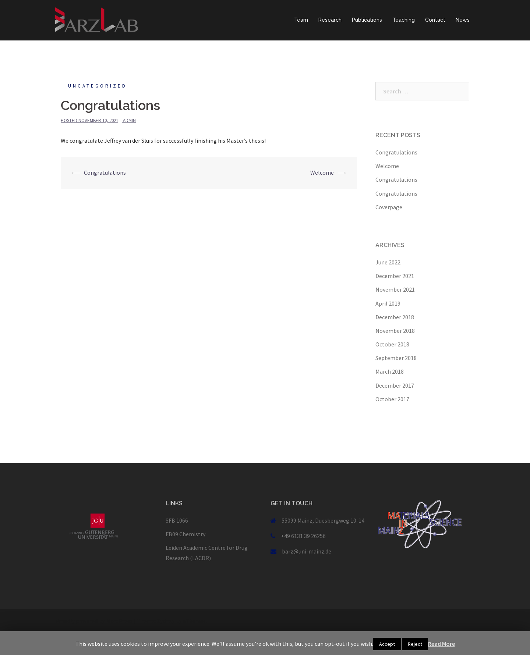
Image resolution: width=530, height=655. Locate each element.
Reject (415, 644)
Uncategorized (97, 86)
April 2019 (387, 303)
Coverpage (388, 207)
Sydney (165, 620)
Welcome (322, 172)
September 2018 (396, 358)
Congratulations (105, 172)
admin (129, 120)
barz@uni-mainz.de (306, 551)
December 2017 (394, 385)
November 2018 (395, 330)
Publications (367, 20)
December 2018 (394, 317)
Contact (435, 20)
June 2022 (387, 262)
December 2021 (394, 276)
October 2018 (392, 344)
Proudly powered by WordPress (94, 620)
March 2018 (389, 371)
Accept (387, 644)
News (463, 20)
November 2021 (395, 289)
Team (301, 20)
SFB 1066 (177, 520)
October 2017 (392, 399)
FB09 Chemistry (185, 534)
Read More (441, 643)
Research (330, 20)
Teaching (403, 20)
